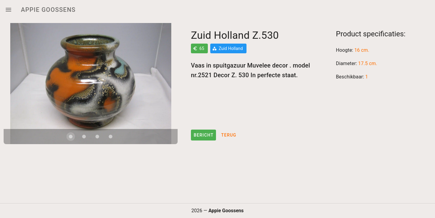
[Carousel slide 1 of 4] (70, 136)
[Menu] (8, 9)
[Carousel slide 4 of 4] (110, 136)
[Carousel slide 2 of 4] (84, 136)
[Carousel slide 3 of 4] (97, 136)
